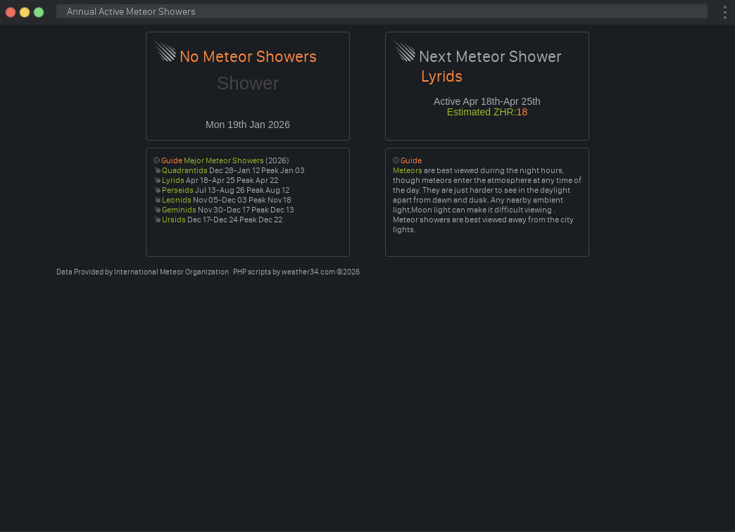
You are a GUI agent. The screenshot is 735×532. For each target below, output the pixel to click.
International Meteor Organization (171, 272)
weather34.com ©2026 (321, 272)
